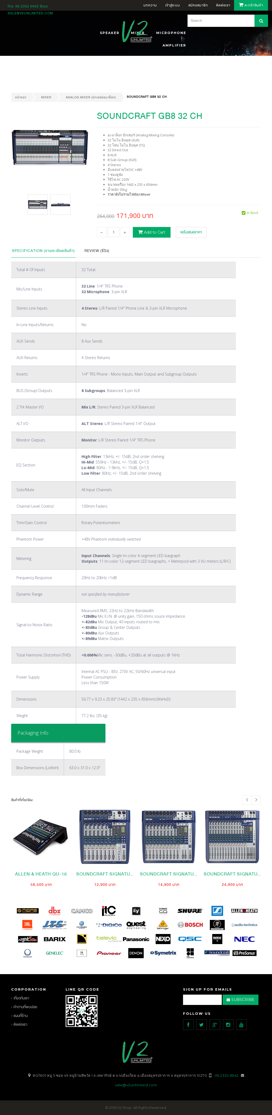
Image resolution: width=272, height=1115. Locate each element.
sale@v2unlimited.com (30, 13)
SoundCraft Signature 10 (109, 874)
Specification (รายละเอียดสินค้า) (43, 250)
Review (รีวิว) (96, 250)
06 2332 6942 (27, 6)
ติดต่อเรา (20, 1024)
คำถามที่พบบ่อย (25, 1007)
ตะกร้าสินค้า (251, 5)
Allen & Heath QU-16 (41, 874)
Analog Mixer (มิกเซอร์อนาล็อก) (91, 97)
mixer (46, 97)
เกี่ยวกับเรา (21, 998)
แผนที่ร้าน (21, 1015)
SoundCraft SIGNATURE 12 (173, 874)
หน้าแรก (21, 97)
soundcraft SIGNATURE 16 (237, 874)
